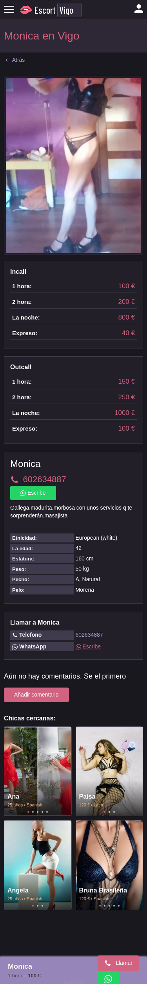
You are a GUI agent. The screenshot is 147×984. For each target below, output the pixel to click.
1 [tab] (28, 812)
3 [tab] (37, 812)
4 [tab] (42, 812)
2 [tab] (33, 812)
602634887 (89, 635)
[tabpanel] (37, 771)
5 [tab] (47, 812)
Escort (45, 10)
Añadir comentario (36, 694)
